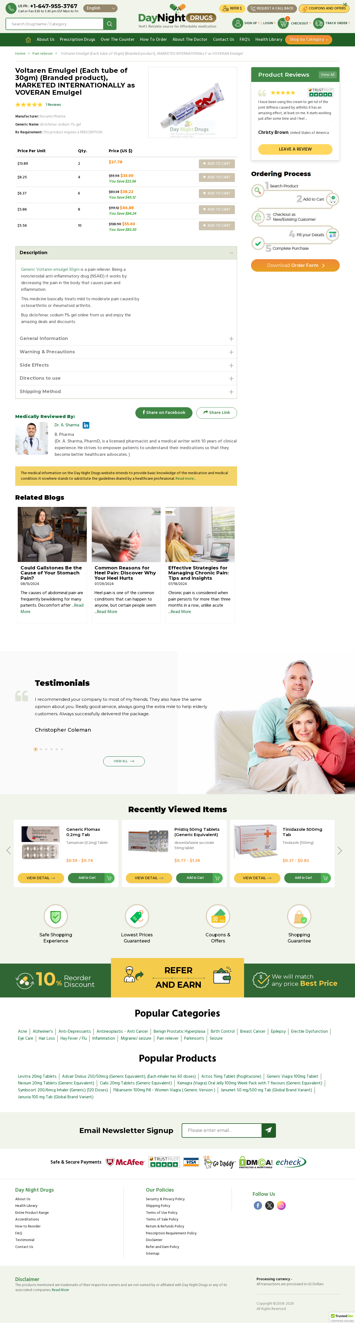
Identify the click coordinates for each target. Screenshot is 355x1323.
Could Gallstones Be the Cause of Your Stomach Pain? (51, 573)
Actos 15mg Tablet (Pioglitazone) (231, 1076)
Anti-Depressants (75, 1031)
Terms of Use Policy (162, 1213)
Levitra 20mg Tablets (37, 1076)
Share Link (217, 413)
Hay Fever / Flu (73, 1038)
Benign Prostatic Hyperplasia (179, 1031)
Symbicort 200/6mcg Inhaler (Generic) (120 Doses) (63, 1090)
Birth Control (223, 1031)
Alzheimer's (43, 1031)
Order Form (292, 265)
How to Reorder (27, 1227)
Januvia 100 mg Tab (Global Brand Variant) (55, 1097)
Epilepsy (278, 1031)
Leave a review (295, 149)
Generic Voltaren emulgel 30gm (50, 269)
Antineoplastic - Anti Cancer (122, 1031)
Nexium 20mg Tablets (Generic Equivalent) (56, 1083)
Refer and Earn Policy (162, 1247)
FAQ (18, 1233)
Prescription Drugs (77, 39)
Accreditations (27, 1220)
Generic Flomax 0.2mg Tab (83, 832)
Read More (107, 612)
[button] (342, 1317)
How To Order (153, 39)
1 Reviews (53, 105)
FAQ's (245, 39)
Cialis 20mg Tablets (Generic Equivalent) (136, 1083)
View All (327, 75)
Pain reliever (42, 54)
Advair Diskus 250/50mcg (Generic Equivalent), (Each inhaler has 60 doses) (129, 1076)
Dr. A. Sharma (67, 425)
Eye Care (25, 1038)
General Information (44, 338)
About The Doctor (190, 39)
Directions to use (40, 378)
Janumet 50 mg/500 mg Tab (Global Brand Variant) (266, 1090)
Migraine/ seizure (136, 1038)
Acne (22, 1031)
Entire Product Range (32, 1213)
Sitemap (152, 1254)
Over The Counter (118, 39)
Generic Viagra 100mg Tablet (292, 1076)
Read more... (186, 479)
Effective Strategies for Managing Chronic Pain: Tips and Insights (198, 573)
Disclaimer (154, 1240)
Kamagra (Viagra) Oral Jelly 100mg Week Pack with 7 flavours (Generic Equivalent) (250, 1083)
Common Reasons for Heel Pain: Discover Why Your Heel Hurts (125, 573)
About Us (45, 39)
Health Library (268, 39)
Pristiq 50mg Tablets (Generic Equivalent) (196, 832)
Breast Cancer (252, 1031)
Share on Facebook (163, 413)
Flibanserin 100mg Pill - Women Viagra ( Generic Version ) (164, 1090)
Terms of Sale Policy (162, 1220)
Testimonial (24, 1240)
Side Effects (34, 365)
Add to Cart (216, 164)
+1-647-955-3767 (53, 6)
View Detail (38, 878)
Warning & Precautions (47, 351)
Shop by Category (307, 39)
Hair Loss (47, 1038)
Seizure (216, 1038)
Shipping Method (40, 391)
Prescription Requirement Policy (171, 1233)
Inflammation (103, 1038)
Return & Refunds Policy (165, 1227)
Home (20, 54)
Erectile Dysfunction (309, 1031)
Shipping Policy (158, 1206)
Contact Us (223, 39)
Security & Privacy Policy (165, 1199)
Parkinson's (194, 1038)
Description (33, 252)
